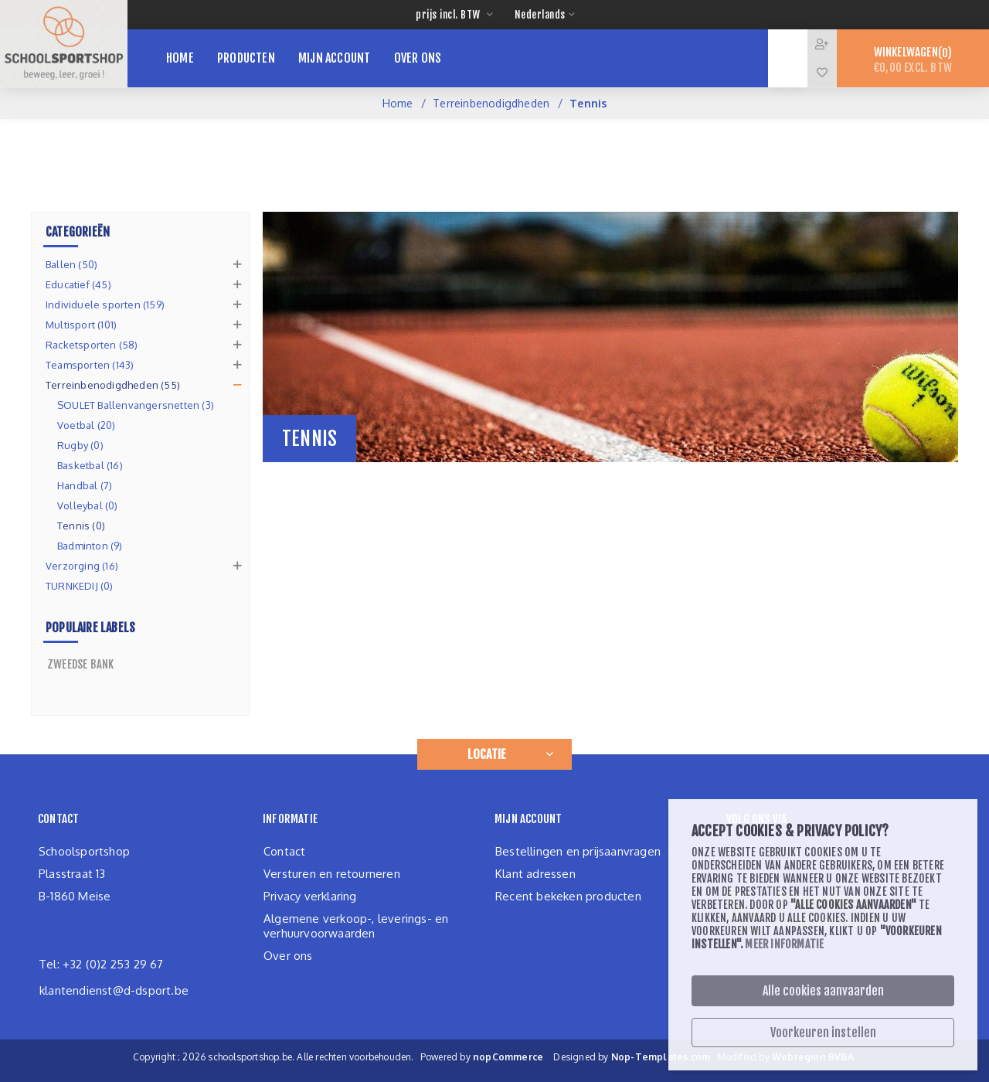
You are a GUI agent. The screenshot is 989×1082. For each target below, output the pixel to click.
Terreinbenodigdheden (491, 103)
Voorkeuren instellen (823, 1032)
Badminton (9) (90, 545)
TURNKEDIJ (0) (80, 586)
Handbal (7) (84, 485)
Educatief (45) (78, 284)
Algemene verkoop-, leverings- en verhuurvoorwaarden (355, 926)
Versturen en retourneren (331, 873)
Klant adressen (535, 873)
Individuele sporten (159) (105, 304)
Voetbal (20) (86, 425)
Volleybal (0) (87, 505)
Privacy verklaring (310, 896)
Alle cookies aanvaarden (823, 991)
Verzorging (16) (82, 566)
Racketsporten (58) (92, 345)
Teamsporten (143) (90, 365)
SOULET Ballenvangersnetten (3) (135, 405)
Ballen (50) (71, 264)
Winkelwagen (913, 60)
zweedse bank (80, 664)
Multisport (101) (81, 324)
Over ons (288, 955)
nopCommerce (508, 1057)
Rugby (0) (80, 445)
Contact (284, 851)
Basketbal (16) (90, 465)
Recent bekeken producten (568, 896)
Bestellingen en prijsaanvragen (578, 851)
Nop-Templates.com (660, 1057)
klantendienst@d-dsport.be (114, 990)
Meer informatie (784, 944)
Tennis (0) (81, 525)
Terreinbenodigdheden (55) (113, 385)
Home (397, 103)
